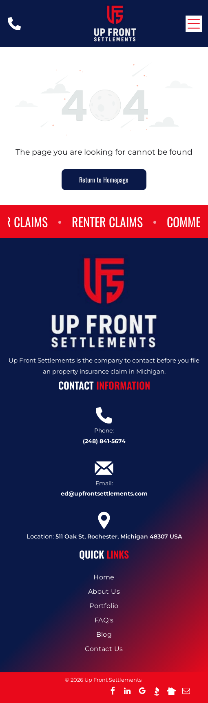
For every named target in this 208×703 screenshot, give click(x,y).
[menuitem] (104, 577)
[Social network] (156, 692)
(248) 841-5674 (104, 441)
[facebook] (112, 692)
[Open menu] (194, 24)
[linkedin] (127, 692)
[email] (186, 692)
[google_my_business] (142, 692)
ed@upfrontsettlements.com (104, 493)
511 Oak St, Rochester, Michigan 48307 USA (118, 536)
